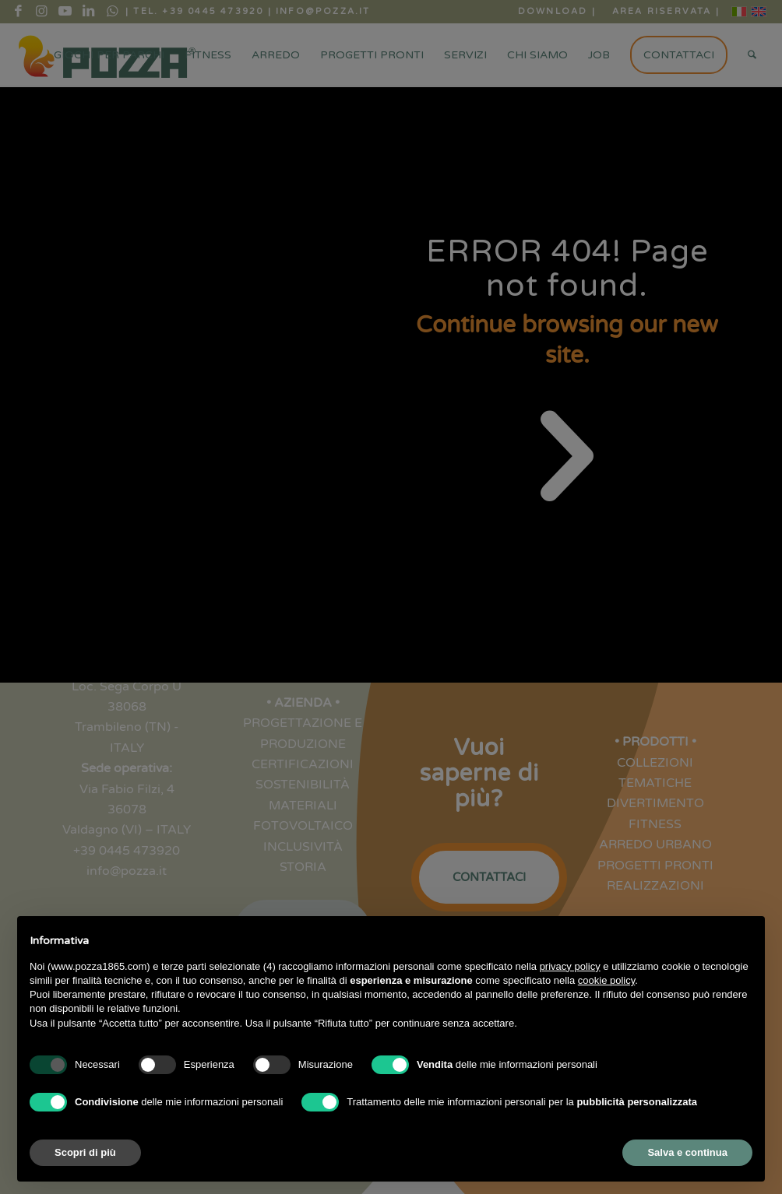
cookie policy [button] (606, 980)
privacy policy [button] (570, 966)
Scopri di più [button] (85, 1152)
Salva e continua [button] (687, 1152)
